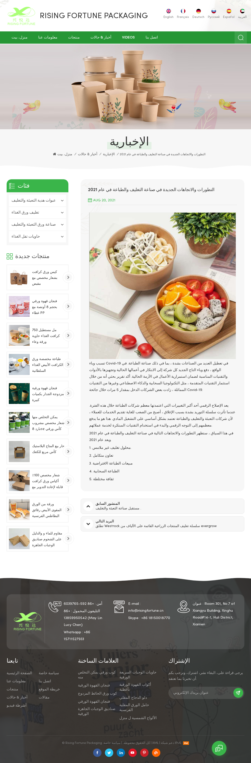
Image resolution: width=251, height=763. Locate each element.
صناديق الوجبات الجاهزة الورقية (96, 711)
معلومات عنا (47, 37)
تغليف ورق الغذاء (25, 213)
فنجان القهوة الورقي (94, 701)
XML (155, 743)
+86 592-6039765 (79, 604)
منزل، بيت (19, 37)
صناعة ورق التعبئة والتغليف (34, 225)
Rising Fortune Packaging (94, 16)
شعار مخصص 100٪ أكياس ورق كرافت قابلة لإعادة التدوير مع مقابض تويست (47, 482)
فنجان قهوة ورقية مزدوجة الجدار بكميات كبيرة (48, 394)
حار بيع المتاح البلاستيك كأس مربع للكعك (48, 449)
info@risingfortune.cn (145, 610)
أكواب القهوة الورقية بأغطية (135, 687)
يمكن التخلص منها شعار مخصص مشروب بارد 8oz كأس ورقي (48, 423)
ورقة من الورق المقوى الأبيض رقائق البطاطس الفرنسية (47, 510)
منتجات (74, 37)
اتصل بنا (152, 37)
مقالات (44, 697)
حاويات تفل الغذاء (26, 237)
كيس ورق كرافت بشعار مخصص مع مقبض (44, 278)
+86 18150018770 (155, 618)
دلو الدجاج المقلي (133, 697)
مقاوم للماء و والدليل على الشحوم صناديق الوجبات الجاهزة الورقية (47, 540)
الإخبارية (109, 154)
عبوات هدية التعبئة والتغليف (34, 201)
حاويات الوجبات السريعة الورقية (137, 675)
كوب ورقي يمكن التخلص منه (97, 675)
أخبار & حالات (100, 37)
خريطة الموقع (49, 689)
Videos (128, 37)
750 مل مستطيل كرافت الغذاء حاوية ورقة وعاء (46, 336)
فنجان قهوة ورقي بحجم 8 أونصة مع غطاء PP (44, 307)
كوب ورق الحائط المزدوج (97, 693)
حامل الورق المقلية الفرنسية (134, 707)
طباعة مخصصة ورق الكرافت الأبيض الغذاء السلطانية (47, 365)
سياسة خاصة (49, 673)
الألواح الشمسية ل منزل (138, 718)
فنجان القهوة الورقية (94, 685)
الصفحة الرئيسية (19, 673)
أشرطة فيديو (16, 705)
